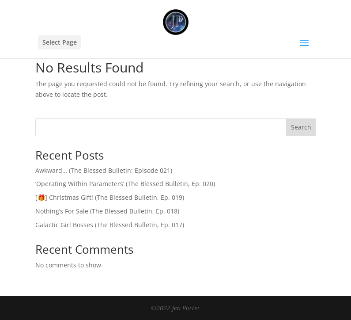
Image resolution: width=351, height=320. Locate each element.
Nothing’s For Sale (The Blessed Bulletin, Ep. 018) (107, 211)
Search (301, 127)
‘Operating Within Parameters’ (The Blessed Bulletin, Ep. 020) (125, 183)
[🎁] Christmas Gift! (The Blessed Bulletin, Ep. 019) (109, 197)
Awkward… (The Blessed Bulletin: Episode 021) (103, 170)
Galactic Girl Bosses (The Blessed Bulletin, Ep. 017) (109, 225)
